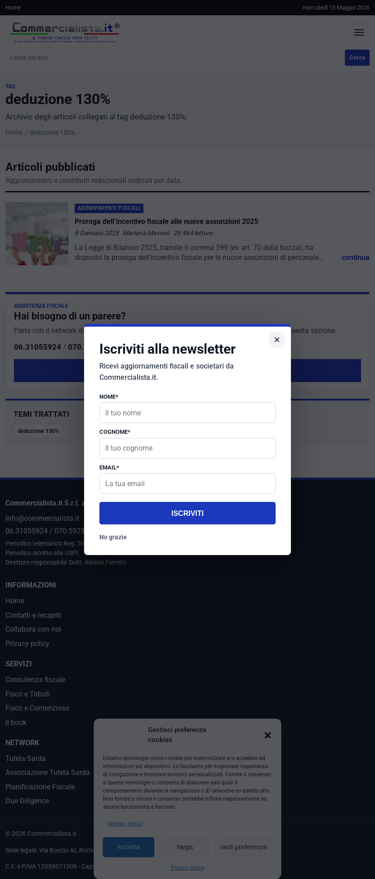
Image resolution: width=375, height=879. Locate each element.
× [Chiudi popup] (277, 339)
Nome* (108, 396)
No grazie (113, 537)
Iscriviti (187, 513)
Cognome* (114, 431)
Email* (109, 467)
